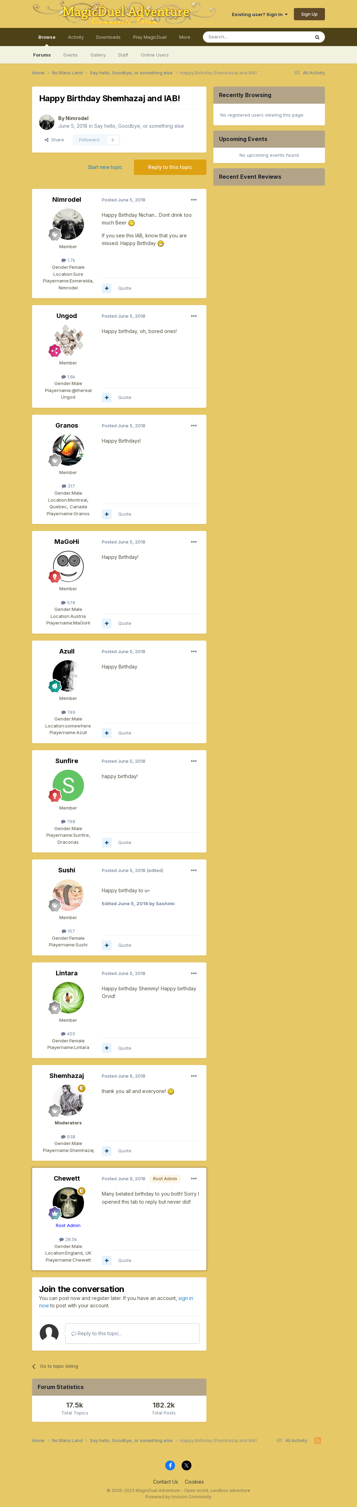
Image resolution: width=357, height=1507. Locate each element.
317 (68, 486)
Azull (67, 651)
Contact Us (165, 1482)
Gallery (98, 55)
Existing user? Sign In (260, 14)
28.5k (68, 1239)
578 (68, 602)
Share (54, 139)
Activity (76, 37)
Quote (124, 288)
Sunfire (66, 760)
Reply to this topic (170, 167)
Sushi (66, 870)
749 (68, 712)
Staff (123, 55)
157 (68, 931)
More (184, 37)
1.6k (68, 376)
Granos (66, 425)
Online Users (155, 55)
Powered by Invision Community (178, 1496)
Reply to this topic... (96, 1333)
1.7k (68, 260)
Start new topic (105, 167)
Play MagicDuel (150, 37)
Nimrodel (77, 118)
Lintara (67, 973)
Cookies (194, 1482)
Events (70, 55)
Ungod (66, 315)
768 (68, 821)
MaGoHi (66, 541)
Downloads (108, 37)
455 (68, 1033)
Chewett (67, 1178)
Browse (46, 40)
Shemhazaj (67, 1075)
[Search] (238, 37)
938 (68, 1136)
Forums (42, 55)
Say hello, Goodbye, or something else (139, 126)
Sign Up (309, 14)
